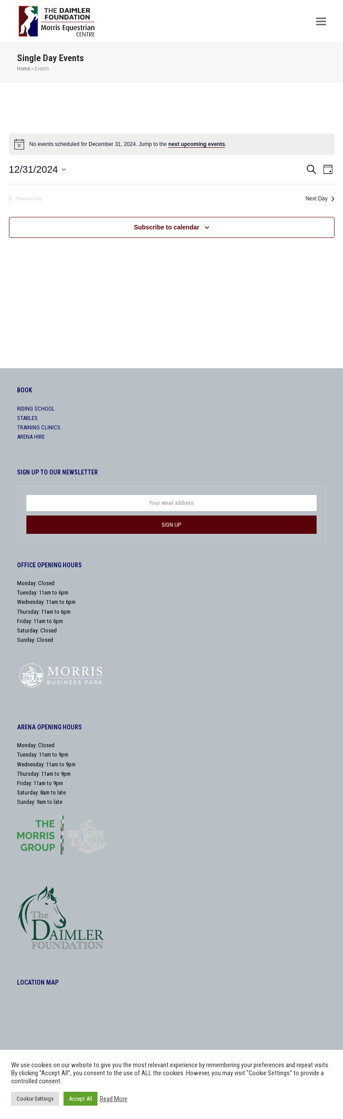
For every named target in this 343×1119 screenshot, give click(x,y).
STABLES (27, 418)
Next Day (319, 199)
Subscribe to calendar (166, 227)
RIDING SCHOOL (36, 408)
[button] (321, 21)
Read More (113, 1099)
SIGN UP (171, 524)
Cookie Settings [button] (35, 1098)
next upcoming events (196, 144)
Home (23, 69)
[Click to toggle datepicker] (37, 169)
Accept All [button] (80, 1098)
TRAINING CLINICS (38, 427)
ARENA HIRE (31, 436)
